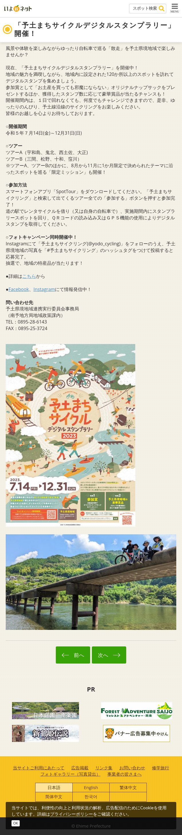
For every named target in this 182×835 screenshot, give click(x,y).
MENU (174, 8)
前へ (73, 655)
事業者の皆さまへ (124, 774)
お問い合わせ (132, 768)
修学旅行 (160, 768)
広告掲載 (79, 768)
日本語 (54, 787)
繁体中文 (128, 787)
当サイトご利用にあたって (38, 768)
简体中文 (53, 796)
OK (15, 823)
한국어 (90, 796)
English (91, 787)
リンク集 (103, 768)
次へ (109, 655)
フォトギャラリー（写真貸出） (70, 774)
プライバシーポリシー (71, 814)
